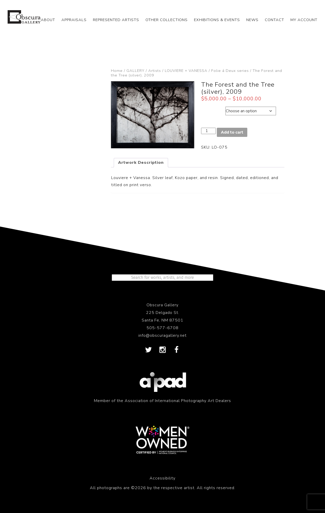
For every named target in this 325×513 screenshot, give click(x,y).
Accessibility (162, 478)
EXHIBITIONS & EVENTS (217, 19)
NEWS (252, 19)
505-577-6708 (162, 328)
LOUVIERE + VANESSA (186, 70)
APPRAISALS (74, 19)
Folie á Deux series (230, 70)
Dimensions (213, 110)
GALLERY (135, 70)
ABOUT (48, 19)
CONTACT (274, 19)
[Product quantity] (208, 131)
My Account (303, 19)
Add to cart (232, 132)
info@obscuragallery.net (162, 335)
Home (117, 70)
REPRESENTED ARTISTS (116, 19)
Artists (154, 70)
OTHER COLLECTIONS (166, 19)
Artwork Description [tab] (141, 162)
